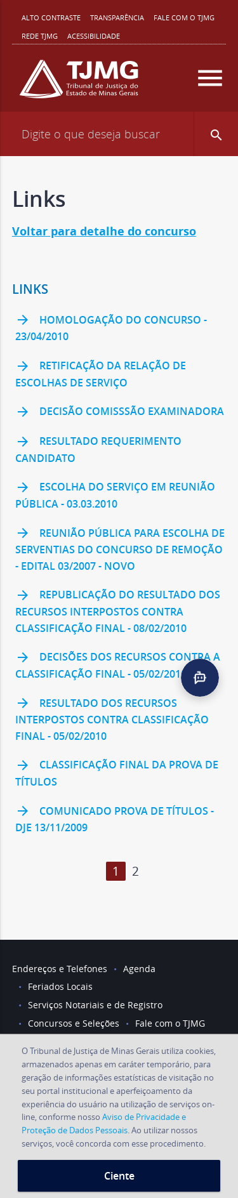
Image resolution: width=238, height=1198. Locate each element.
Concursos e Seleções (73, 1023)
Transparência (117, 17)
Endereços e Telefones (59, 969)
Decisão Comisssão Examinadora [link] (119, 412)
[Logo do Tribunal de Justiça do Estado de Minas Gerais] (78, 84)
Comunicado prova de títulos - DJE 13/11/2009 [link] (114, 818)
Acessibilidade (93, 36)
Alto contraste (51, 17)
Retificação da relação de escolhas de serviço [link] (100, 374)
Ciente (119, 1176)
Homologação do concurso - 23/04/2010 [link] (111, 327)
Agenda (139, 969)
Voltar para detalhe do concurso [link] (104, 231)
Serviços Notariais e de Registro (95, 1005)
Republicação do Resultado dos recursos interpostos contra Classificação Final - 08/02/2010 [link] (117, 611)
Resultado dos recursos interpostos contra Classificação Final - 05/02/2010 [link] (112, 719)
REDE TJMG (40, 36)
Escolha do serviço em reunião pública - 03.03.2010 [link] (115, 495)
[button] (216, 134)
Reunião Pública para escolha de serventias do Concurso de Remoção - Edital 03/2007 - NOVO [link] (120, 549)
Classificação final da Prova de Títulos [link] (116, 773)
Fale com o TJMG (184, 17)
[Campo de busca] (119, 134)
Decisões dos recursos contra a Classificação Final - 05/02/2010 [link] (117, 665)
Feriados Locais (60, 986)
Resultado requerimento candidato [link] (98, 449)
